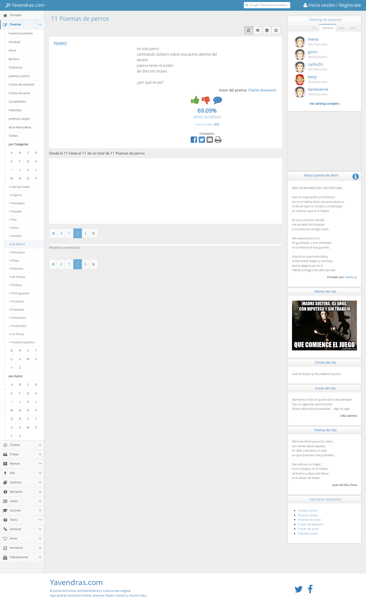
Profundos (18, 326)
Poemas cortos (308, 515)
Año (353, 28)
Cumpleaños (17, 101)
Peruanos (17, 252)
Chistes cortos (307, 510)
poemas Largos (19, 118)
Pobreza (16, 268)
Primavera (18, 318)
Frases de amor (308, 529)
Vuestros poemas (21, 33)
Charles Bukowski (262, 90)
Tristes (13, 135)
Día (314, 28)
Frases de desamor (311, 524)
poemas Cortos (19, 76)
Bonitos (14, 59)
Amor (12, 50)
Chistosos (15, 67)
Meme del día (325, 291)
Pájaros (16, 195)
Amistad (14, 42)
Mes (342, 28)
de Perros (17, 244)
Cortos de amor (19, 93)
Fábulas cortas (308, 533)
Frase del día (326, 388)
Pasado (16, 211)
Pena (14, 228)
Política (16, 285)
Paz (13, 219)
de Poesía (17, 277)
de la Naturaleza (20, 127)
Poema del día (325, 430)
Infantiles (15, 110)
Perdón (16, 236)
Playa (14, 260)
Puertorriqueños (22, 342)
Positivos (17, 301)
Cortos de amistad (21, 84)
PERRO (60, 43)
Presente (17, 309)
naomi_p (351, 277)
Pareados (17, 203)
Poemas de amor (309, 519)
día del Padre (20, 187)
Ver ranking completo (324, 103)
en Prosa (17, 334)
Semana (327, 28)
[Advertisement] (93, 81)
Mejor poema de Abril (321, 175)
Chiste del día (325, 362)
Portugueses (19, 293)
